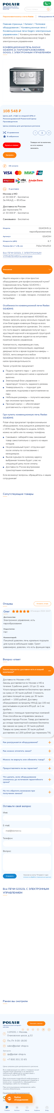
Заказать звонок (36, 1024)
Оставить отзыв (42, 604)
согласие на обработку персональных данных (37, 877)
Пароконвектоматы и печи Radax (18, 16)
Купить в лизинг (12, 145)
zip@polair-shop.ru (16, 1054)
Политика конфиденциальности (16, 1093)
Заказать (10, 155)
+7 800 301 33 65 (17, 1059)
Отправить (10, 876)
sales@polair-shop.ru (17, 1046)
